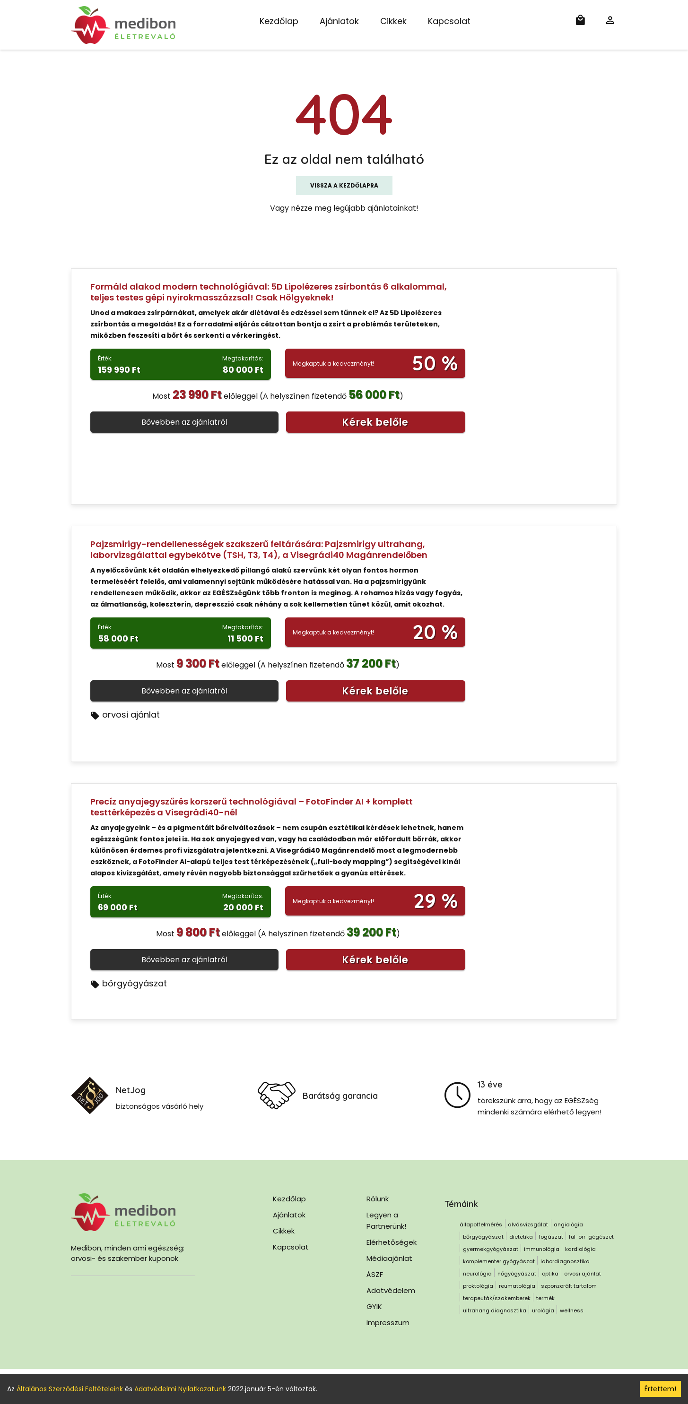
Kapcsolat (449, 21)
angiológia (568, 1224)
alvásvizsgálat (528, 1224)
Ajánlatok (339, 21)
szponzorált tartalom (569, 1286)
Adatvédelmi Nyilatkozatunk (180, 1389)
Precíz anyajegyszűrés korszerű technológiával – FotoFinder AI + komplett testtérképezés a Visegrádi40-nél (251, 807)
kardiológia (580, 1249)
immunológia (541, 1249)
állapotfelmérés (481, 1224)
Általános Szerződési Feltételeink (70, 1389)
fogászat (551, 1237)
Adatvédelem (390, 1290)
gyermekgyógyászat (490, 1249)
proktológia (478, 1286)
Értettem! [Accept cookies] (660, 1389)
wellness (571, 1310)
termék (545, 1298)
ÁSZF (374, 1274)
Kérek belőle (375, 422)
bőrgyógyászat (128, 983)
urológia (543, 1310)
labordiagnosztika (565, 1261)
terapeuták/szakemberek (497, 1298)
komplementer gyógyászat (499, 1261)
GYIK (374, 1306)
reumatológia (517, 1286)
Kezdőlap (279, 21)
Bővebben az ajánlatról (184, 422)
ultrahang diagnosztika (494, 1310)
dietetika (521, 1237)
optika (550, 1273)
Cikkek (393, 21)
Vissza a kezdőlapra (344, 185)
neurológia (477, 1273)
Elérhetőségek (391, 1242)
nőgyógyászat (516, 1273)
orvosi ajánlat (125, 714)
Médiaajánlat (389, 1258)
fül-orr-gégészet (591, 1237)
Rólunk (377, 1199)
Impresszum (387, 1322)
